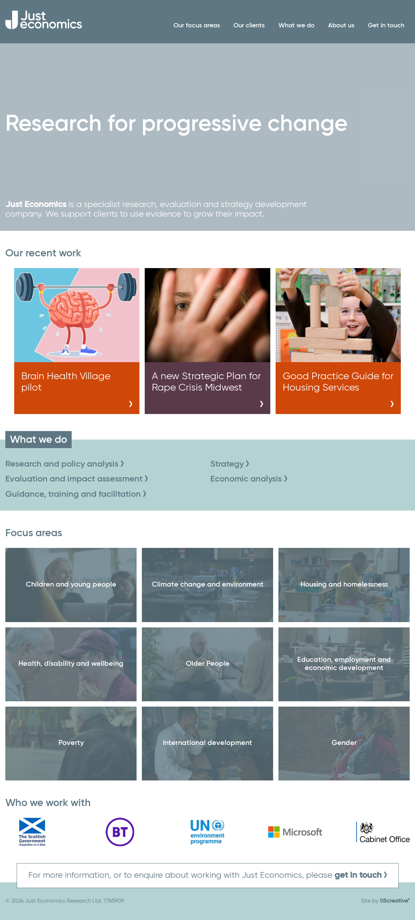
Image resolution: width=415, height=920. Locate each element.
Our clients (249, 25)
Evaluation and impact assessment (76, 479)
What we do (296, 25)
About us (341, 25)
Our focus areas (196, 25)
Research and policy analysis (64, 464)
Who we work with (48, 803)
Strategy (229, 464)
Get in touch (386, 25)
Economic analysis (248, 479)
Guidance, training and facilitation (75, 494)
